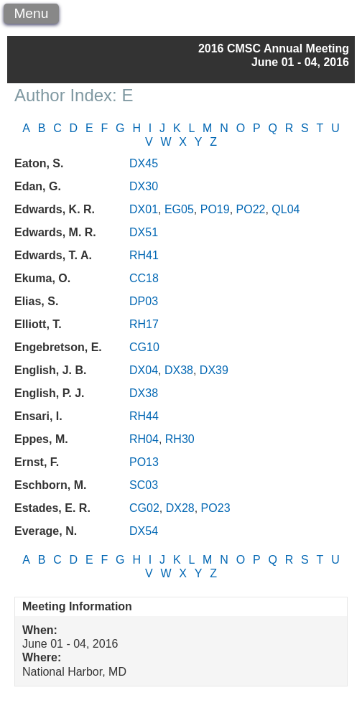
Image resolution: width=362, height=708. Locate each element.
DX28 (180, 508)
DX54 (143, 531)
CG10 (144, 347)
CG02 (144, 508)
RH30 (180, 439)
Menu (31, 13)
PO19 (215, 209)
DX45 (143, 163)
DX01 (143, 209)
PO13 (144, 462)
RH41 (144, 255)
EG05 (179, 209)
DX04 (143, 370)
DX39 (214, 370)
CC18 (144, 278)
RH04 (144, 439)
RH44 (144, 416)
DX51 (143, 232)
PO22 (251, 209)
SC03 (143, 485)
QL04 (286, 209)
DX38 (178, 370)
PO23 (216, 508)
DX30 (143, 186)
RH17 (144, 324)
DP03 (143, 301)
